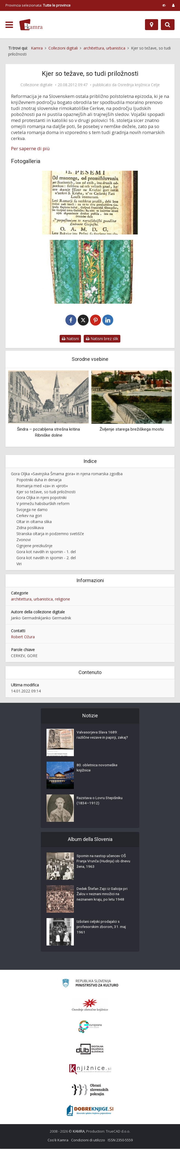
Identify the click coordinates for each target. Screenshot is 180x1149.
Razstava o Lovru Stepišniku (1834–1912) (101, 801)
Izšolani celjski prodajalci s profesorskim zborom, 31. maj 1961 (103, 928)
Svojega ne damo (32, 509)
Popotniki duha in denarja (39, 480)
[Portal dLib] (90, 1049)
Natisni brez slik (102, 338)
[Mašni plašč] (90, 272)
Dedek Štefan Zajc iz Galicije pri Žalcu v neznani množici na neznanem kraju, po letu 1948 (103, 895)
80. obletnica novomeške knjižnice (98, 769)
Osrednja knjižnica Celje (139, 84)
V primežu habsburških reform (42, 503)
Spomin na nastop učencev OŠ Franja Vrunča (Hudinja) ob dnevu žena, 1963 (103, 862)
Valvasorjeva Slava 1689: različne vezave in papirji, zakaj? (98, 738)
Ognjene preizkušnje (34, 546)
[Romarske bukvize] (90, 202)
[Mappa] (151, 24)
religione (62, 599)
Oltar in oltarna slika (34, 521)
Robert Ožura (23, 637)
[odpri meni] (9, 25)
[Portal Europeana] (90, 1027)
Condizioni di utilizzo (88, 1140)
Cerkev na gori (29, 515)
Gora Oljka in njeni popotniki (41, 498)
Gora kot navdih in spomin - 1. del (46, 552)
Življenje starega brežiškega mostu (132, 429)
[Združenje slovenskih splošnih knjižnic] (90, 1069)
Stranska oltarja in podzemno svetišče (50, 533)
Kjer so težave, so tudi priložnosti (46, 492)
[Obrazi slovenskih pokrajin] (90, 1090)
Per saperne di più (30, 149)
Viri (19, 564)
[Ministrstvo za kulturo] (90, 984)
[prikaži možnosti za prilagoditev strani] (164, 5)
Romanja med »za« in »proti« (42, 486)
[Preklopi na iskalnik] (168, 24)
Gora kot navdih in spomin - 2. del (46, 558)
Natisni (70, 338)
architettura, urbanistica (32, 599)
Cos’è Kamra (58, 1140)
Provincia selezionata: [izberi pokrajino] (38, 5)
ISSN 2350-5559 (120, 1140)
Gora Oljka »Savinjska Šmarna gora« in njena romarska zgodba (67, 474)
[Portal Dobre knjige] (90, 1110)
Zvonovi (23, 539)
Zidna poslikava (30, 527)
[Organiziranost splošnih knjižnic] (90, 1005)
